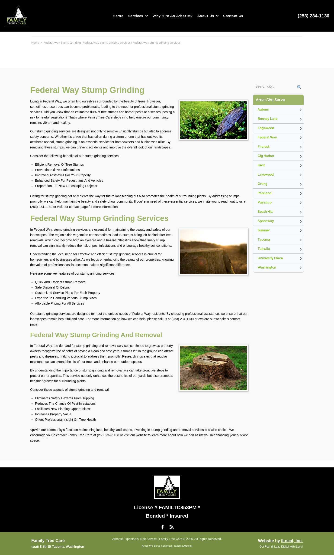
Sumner (264, 230)
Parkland (264, 193)
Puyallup (265, 202)
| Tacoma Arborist (182, 545)
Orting (262, 184)
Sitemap (167, 545)
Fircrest (263, 146)
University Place (270, 258)
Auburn (263, 109)
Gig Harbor (266, 156)
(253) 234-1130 (313, 15)
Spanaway (266, 221)
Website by (280, 541)
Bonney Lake (267, 119)
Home (35, 42)
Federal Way (267, 137)
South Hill (265, 211)
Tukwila (264, 249)
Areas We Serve (151, 545)
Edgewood (266, 128)
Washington (267, 267)
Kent (261, 165)
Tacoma (264, 239)
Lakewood (266, 174)
